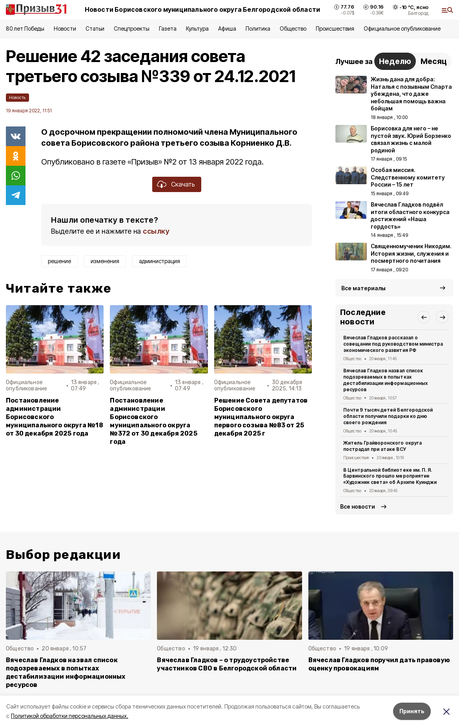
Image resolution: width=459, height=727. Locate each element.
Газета (168, 28)
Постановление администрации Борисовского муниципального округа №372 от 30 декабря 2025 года (153, 421)
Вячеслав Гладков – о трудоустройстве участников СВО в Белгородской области (227, 664)
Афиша (227, 28)
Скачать (183, 184)
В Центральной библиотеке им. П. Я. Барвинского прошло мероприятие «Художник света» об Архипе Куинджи (390, 476)
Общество (293, 28)
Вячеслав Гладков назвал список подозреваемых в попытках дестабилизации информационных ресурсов (385, 380)
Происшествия (335, 28)
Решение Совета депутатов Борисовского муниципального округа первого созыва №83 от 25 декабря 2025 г (261, 417)
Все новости (357, 506)
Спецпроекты (131, 28)
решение (59, 261)
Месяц (434, 61)
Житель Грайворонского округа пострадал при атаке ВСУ (382, 446)
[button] (423, 317)
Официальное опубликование (402, 28)
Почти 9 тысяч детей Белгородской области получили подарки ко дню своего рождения (388, 416)
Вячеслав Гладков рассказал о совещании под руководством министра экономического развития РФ (393, 344)
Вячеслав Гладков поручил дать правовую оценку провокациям (379, 664)
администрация (159, 261)
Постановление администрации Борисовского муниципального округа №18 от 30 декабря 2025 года (54, 417)
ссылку (156, 231)
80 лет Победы (25, 28)
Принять (411, 711)
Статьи (95, 28)
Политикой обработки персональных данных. (69, 715)
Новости (65, 28)
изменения (105, 261)
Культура (197, 28)
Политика (258, 28)
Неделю (395, 61)
